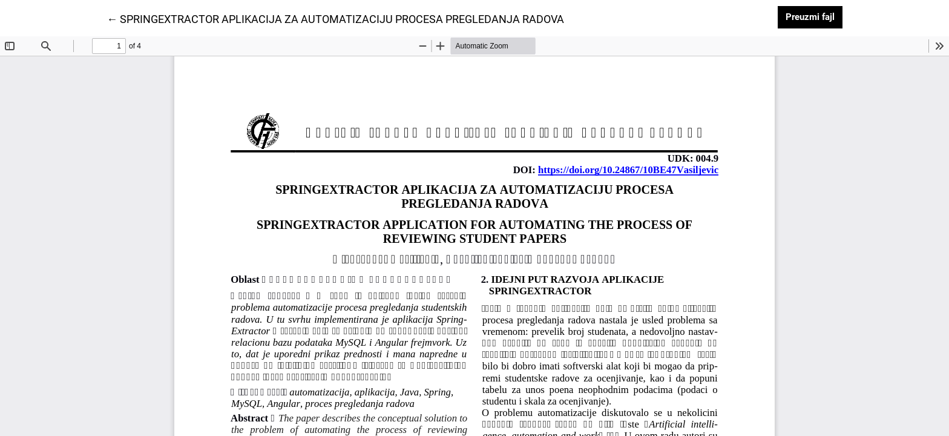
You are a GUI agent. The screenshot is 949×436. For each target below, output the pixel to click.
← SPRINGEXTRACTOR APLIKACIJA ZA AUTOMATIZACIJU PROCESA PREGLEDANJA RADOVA (335, 18)
